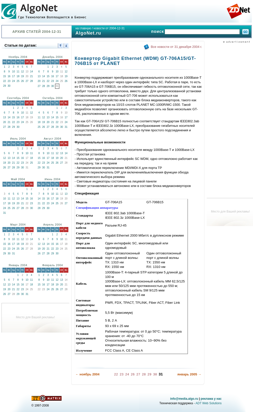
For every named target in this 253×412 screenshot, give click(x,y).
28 (31, 81)
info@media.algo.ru (184, 398)
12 (22, 71)
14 (31, 71)
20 (39, 81)
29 (4, 85)
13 (39, 76)
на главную (83, 28)
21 (31, 76)
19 (22, 76)
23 (9, 81)
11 (18, 71)
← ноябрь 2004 (87, 374)
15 (4, 76)
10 (13, 71)
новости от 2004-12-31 (109, 28)
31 (66, 127)
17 (13, 76)
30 (9, 85)
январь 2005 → (189, 374)
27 (27, 81)
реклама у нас (211, 398)
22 (4, 81)
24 (13, 81)
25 (18, 81)
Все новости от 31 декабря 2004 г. (176, 47)
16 (9, 76)
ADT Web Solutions (208, 403)
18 (18, 76)
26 (22, 81)
